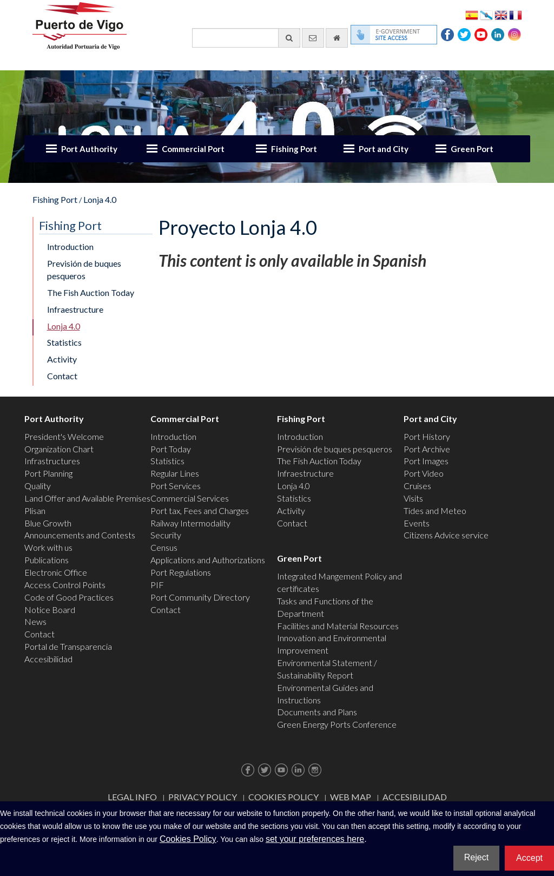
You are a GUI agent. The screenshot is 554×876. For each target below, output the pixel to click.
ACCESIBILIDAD (414, 797)
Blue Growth (47, 523)
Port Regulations (180, 572)
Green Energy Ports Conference (337, 724)
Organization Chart (59, 449)
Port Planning (48, 473)
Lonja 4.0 (99, 199)
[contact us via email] (313, 38)
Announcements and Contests (79, 535)
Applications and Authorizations (207, 560)
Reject (476, 857)
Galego (486, 14)
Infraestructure (75, 309)
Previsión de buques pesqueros (84, 269)
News (35, 621)
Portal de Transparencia (68, 646)
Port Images (426, 461)
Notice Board (49, 609)
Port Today (170, 449)
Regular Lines (174, 473)
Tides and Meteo (435, 510)
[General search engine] (246, 38)
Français (515, 14)
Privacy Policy (202, 797)
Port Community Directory (200, 597)
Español (471, 14)
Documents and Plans (317, 712)
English (500, 14)
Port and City (383, 149)
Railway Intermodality (190, 523)
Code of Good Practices (69, 597)
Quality (37, 485)
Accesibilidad (48, 659)
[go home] (337, 38)
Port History (427, 436)
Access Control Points (64, 584)
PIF (157, 584)
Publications (46, 560)
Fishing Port (294, 149)
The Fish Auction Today (90, 292)
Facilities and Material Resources (338, 626)
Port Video (424, 473)
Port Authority (89, 149)
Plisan (34, 510)
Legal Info (132, 797)
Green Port (472, 149)
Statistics (64, 342)
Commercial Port (193, 149)
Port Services (175, 485)
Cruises (417, 485)
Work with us (48, 547)
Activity (62, 359)
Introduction (70, 246)
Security (165, 535)
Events (417, 523)
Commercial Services (189, 498)
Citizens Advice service (446, 535)
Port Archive (427, 449)
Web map (350, 797)
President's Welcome (64, 436)
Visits (413, 498)
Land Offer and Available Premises (87, 498)
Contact (62, 376)
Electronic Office (55, 572)
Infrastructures (52, 461)
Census (163, 547)
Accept (529, 857)
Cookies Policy (283, 797)
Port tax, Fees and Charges (199, 510)
